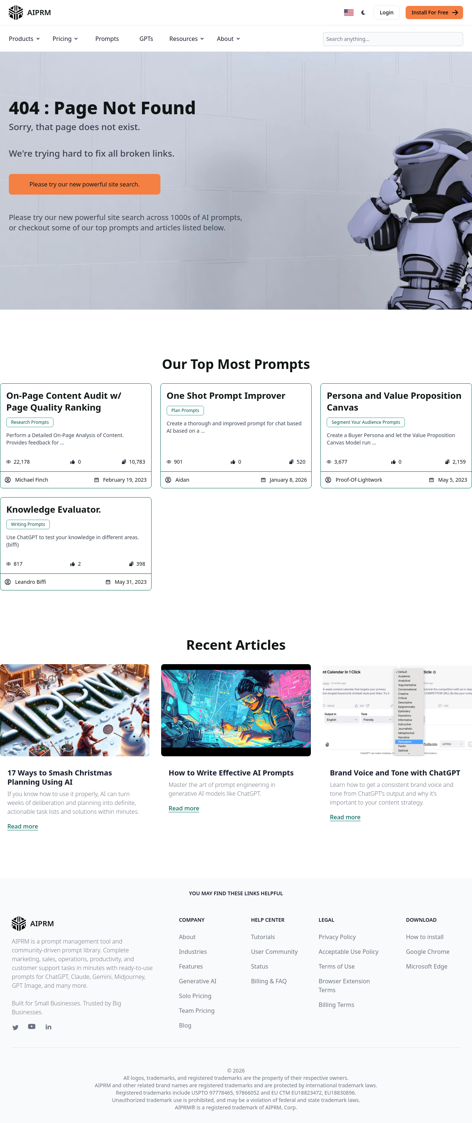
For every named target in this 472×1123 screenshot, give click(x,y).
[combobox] (393, 39)
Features (191, 966)
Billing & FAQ (269, 981)
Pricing (66, 39)
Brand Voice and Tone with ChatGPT (395, 773)
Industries (193, 952)
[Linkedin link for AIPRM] (50, 1028)
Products (25, 39)
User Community (274, 952)
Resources (187, 39)
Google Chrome (428, 952)
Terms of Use (337, 966)
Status (259, 966)
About (229, 39)
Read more (22, 826)
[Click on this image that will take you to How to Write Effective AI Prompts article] (235, 710)
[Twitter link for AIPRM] (15, 1027)
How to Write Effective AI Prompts (231, 773)
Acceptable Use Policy (348, 952)
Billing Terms (336, 1005)
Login (386, 12)
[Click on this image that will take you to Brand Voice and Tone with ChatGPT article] (397, 710)
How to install (425, 937)
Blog (185, 1025)
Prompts (107, 39)
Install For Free (435, 12)
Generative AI (197, 981)
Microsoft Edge (427, 966)
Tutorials (263, 937)
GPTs (146, 39)
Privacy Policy (337, 937)
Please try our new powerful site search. (85, 184)
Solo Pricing (195, 996)
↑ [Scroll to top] (453, 1104)
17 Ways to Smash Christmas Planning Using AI (59, 777)
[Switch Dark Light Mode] (363, 12)
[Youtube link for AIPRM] (32, 1028)
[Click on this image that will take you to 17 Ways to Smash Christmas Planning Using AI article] (74, 710)
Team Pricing (197, 1011)
